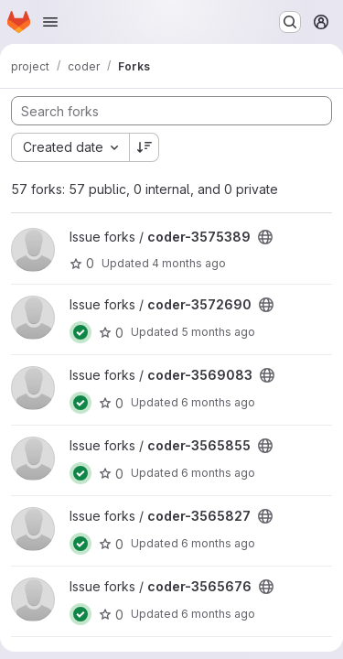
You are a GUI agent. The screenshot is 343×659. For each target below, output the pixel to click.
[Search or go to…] (290, 22)
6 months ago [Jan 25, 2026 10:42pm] (218, 402)
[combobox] (70, 147)
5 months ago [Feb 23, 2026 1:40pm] (218, 332)
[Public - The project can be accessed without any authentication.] (265, 237)
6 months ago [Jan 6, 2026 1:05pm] (218, 614)
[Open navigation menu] (50, 22)
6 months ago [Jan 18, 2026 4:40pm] (218, 543)
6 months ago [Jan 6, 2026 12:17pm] (218, 473)
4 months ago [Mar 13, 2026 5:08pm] (189, 263)
